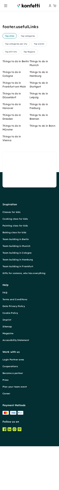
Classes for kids (11, 212)
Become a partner (13, 373)
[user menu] (49, 5)
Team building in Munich (16, 246)
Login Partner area (13, 359)
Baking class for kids (14, 232)
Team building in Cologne (17, 252)
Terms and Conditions (15, 299)
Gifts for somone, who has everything (24, 273)
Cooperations (10, 366)
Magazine (8, 333)
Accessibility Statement (16, 340)
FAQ (5, 292)
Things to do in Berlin (16, 61)
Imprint (7, 319)
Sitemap (7, 326)
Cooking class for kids (15, 218)
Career (6, 393)
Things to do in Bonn (42, 125)
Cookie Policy (10, 313)
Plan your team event (15, 386)
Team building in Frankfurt (18, 266)
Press (6, 380)
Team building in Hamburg (18, 259)
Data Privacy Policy (14, 306)
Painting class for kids (15, 225)
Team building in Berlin (16, 239)
